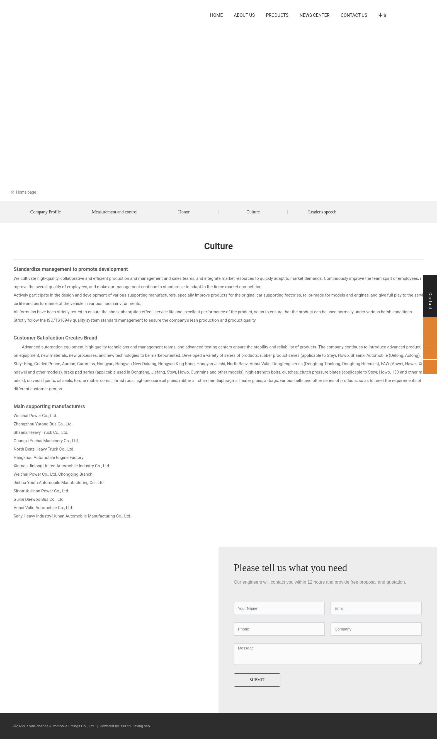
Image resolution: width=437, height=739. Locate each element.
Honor (184, 212)
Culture (253, 212)
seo (147, 726)
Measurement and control (115, 212)
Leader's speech (322, 212)
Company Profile (45, 212)
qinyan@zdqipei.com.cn (50, 609)
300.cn (125, 726)
